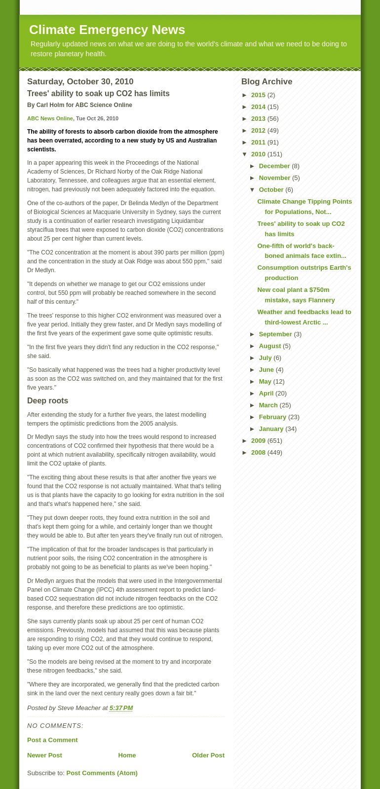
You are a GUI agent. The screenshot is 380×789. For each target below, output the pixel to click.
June (267, 369)
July (266, 357)
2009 (259, 440)
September (276, 334)
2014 (259, 106)
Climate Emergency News (107, 29)
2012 (259, 130)
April (267, 393)
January (272, 428)
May (266, 381)
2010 (259, 154)
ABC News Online (50, 118)
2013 (259, 118)
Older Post (208, 755)
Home (127, 755)
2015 (259, 95)
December (275, 166)
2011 (259, 142)
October (272, 189)
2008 (259, 452)
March (269, 405)
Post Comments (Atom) (102, 773)
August (271, 346)
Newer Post (44, 755)
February (273, 417)
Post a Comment (52, 740)
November (275, 177)
